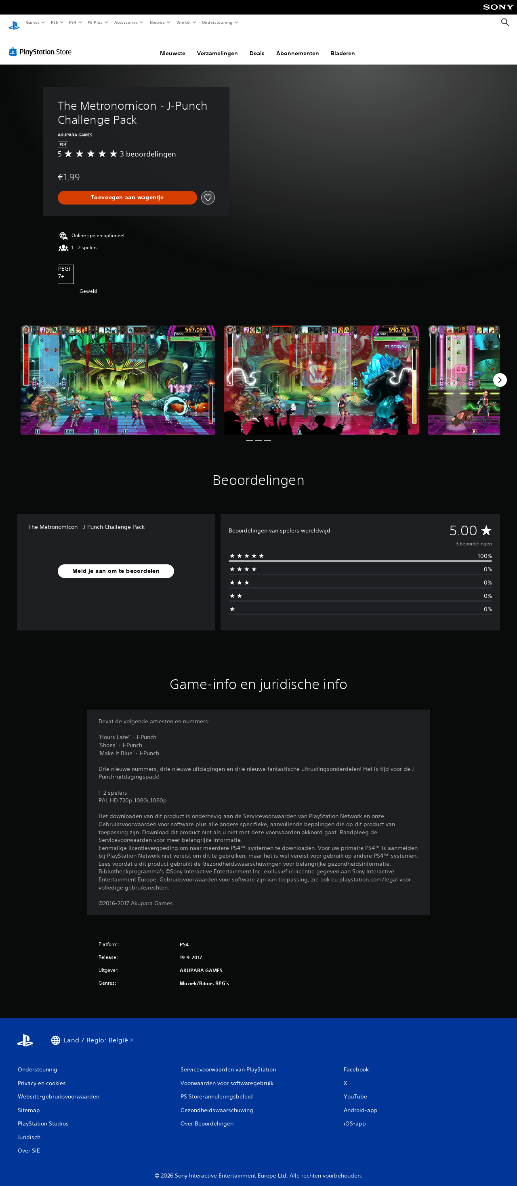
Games (32, 22)
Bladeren (343, 45)
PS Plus (95, 22)
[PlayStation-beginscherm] (14, 23)
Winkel (183, 22)
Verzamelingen (217, 45)
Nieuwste (172, 45)
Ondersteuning (217, 22)
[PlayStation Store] (42, 44)
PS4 (73, 22)
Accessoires (125, 22)
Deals (257, 45)
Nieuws (157, 22)
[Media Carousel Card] (118, 372)
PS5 (54, 22)
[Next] (500, 372)
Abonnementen (297, 45)
